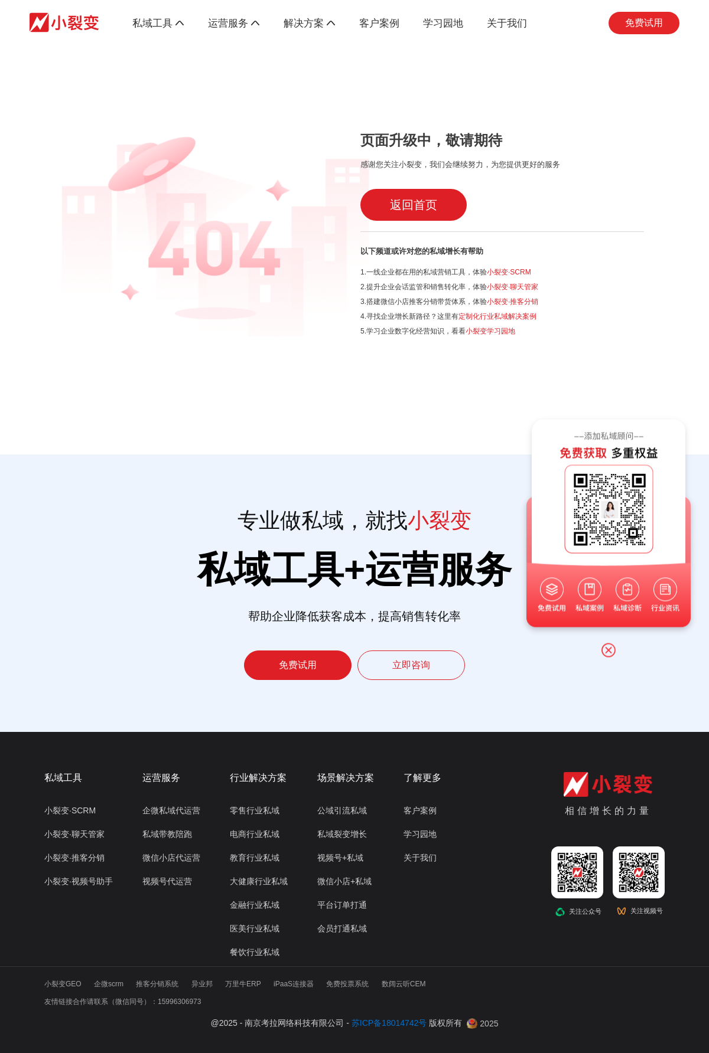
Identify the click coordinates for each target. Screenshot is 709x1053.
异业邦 (202, 984)
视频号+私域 (340, 857)
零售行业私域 (254, 810)
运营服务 (234, 23)
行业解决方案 (258, 778)
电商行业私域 (254, 834)
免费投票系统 (347, 984)
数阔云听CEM (404, 984)
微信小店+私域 (344, 881)
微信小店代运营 (171, 857)
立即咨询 (411, 665)
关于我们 (507, 23)
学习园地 (443, 23)
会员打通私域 (342, 928)
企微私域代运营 (171, 810)
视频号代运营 (167, 881)
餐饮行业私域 (254, 952)
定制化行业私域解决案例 (497, 316)
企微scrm (108, 984)
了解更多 (422, 778)
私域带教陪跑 (167, 834)
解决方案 (310, 23)
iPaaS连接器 (294, 984)
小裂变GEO (63, 984)
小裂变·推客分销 (512, 301)
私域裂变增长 (342, 834)
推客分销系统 (157, 984)
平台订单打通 (342, 905)
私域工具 (158, 23)
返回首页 (413, 204)
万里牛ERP (243, 984)
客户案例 (379, 23)
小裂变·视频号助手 (78, 881)
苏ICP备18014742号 (389, 1023)
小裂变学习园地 (490, 331)
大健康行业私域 (259, 881)
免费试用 (644, 23)
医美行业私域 (254, 928)
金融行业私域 (254, 905)
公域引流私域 (342, 810)
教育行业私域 (254, 857)
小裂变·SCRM (509, 272)
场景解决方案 (345, 778)
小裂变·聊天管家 (512, 287)
